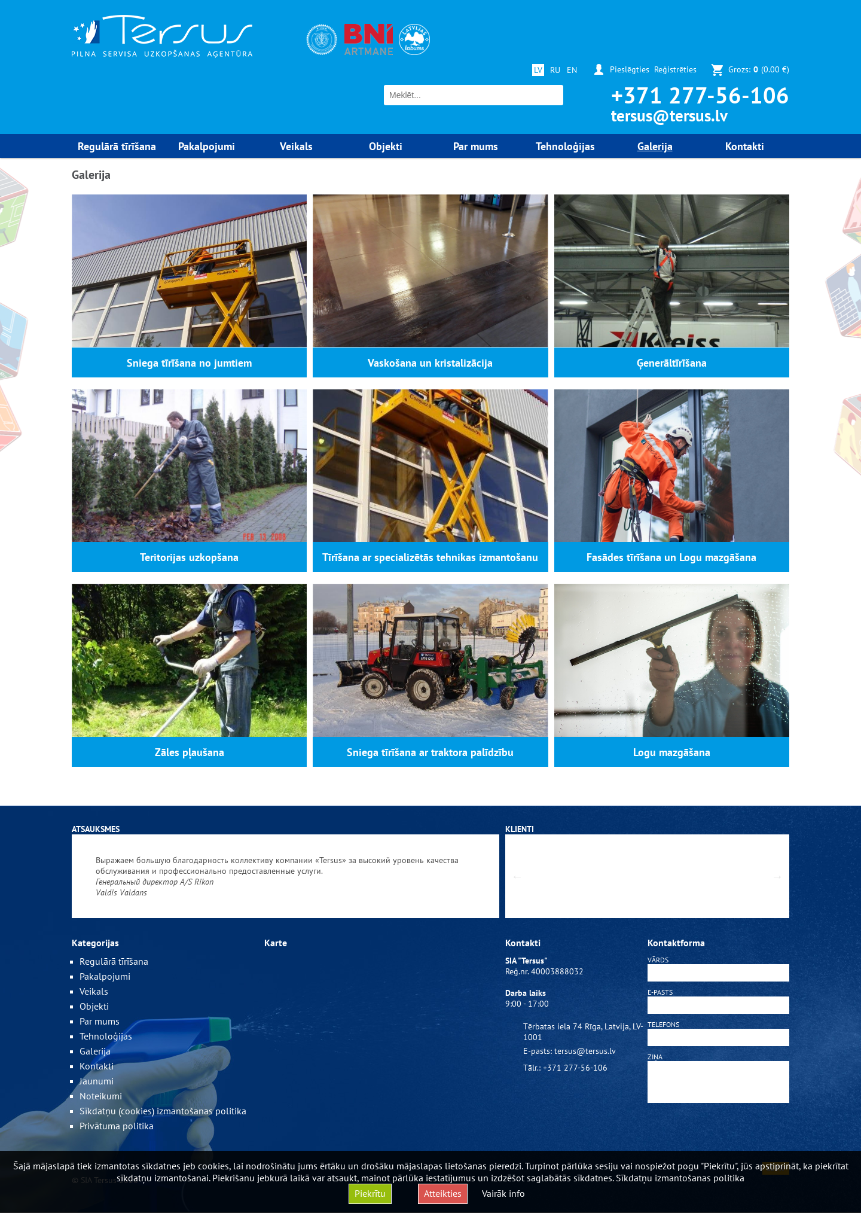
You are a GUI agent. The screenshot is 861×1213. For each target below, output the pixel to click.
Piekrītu (370, 1193)
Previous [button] (517, 876)
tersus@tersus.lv (669, 115)
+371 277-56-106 (700, 94)
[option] (285, 876)
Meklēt (552, 95)
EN (572, 70)
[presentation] (719, 1134)
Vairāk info (503, 1193)
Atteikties (443, 1193)
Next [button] (777, 876)
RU (555, 70)
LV (538, 70)
